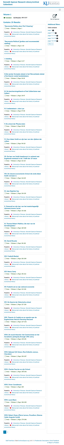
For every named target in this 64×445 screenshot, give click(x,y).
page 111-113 (52, 35)
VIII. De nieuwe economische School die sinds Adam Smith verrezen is (22, 175)
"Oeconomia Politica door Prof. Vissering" (18, 26)
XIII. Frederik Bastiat (11, 256)
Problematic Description (42, 440)
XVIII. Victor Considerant (12, 384)
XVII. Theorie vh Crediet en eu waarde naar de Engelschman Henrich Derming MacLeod (20, 318)
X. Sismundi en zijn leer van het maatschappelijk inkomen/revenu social (21, 207)
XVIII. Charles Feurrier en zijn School (17, 369)
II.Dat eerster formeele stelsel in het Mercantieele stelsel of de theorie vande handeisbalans (24, 75)
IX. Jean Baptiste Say (11, 191)
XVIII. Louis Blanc (10, 400)
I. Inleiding (8, 59)
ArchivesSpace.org (23, 440)
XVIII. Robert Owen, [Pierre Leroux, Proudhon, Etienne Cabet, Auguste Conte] (23, 416)
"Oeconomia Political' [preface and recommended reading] (21, 42)
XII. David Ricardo (10, 241)
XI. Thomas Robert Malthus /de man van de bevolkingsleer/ (19, 225)
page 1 (50, 30)
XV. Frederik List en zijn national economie (19, 287)
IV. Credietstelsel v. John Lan (14, 108)
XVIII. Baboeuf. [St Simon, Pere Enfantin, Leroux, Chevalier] (21, 353)
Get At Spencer (54, 17)
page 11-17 (51, 33)
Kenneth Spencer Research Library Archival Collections (21, 3)
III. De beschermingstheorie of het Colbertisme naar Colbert (22, 92)
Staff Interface (10, 440)
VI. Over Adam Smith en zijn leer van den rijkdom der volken (23, 140)
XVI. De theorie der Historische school (17, 302)
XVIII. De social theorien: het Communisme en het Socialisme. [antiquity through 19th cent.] (21, 336)
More (51, 44)
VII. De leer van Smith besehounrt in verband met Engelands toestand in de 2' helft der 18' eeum (21, 157)
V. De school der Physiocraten (14, 124)
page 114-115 (52, 38)
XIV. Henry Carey (10, 271)
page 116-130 (52, 41)
